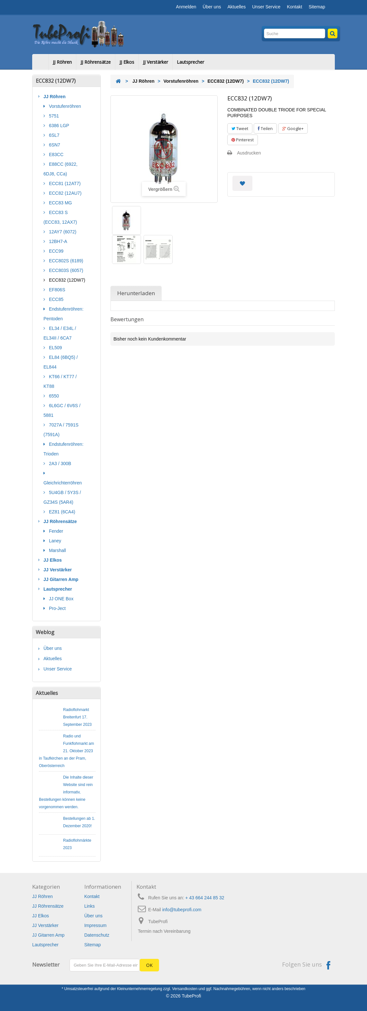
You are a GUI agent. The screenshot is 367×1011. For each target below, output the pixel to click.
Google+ (293, 128)
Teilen (265, 128)
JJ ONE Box (60, 598)
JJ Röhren (62, 62)
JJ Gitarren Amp (60, 579)
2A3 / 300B (59, 463)
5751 (53, 115)
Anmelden (186, 6)
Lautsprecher (190, 62)
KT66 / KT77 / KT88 (60, 381)
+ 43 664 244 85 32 (204, 897)
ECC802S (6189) (65, 260)
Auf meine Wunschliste (242, 183)
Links (89, 906)
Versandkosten (185, 989)
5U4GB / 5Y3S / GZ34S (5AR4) (62, 497)
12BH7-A (57, 241)
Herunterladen (136, 293)
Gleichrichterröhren (62, 482)
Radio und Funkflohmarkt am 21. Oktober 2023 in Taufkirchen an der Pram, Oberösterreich (66, 751)
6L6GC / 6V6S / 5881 (61, 410)
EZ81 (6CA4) (61, 511)
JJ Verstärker (155, 62)
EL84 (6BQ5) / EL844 (60, 362)
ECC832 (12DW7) (66, 280)
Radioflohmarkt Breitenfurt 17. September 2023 (77, 717)
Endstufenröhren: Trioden (63, 449)
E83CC (55, 154)
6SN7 (54, 144)
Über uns (212, 6)
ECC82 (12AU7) (64, 193)
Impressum (95, 925)
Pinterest (242, 140)
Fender (55, 531)
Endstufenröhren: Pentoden (63, 313)
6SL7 (54, 135)
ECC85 (55, 299)
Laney (54, 540)
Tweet (239, 128)
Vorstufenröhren (64, 106)
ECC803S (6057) (65, 270)
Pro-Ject (57, 608)
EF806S (56, 289)
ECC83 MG (60, 202)
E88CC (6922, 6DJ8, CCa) (60, 169)
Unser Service (266, 6)
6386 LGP (58, 125)
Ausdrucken (249, 152)
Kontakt (294, 6)
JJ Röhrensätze (95, 62)
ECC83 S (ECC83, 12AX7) (60, 217)
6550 (53, 395)
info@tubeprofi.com (182, 909)
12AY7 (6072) (62, 231)
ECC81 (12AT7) (64, 183)
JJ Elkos (126, 62)
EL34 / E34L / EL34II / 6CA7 (59, 333)
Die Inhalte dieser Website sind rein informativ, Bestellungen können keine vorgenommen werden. (66, 792)
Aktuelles (236, 6)
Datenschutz (96, 935)
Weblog (45, 632)
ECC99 (55, 251)
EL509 (55, 347)
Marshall (57, 550)
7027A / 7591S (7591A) (61, 429)
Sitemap (317, 6)
